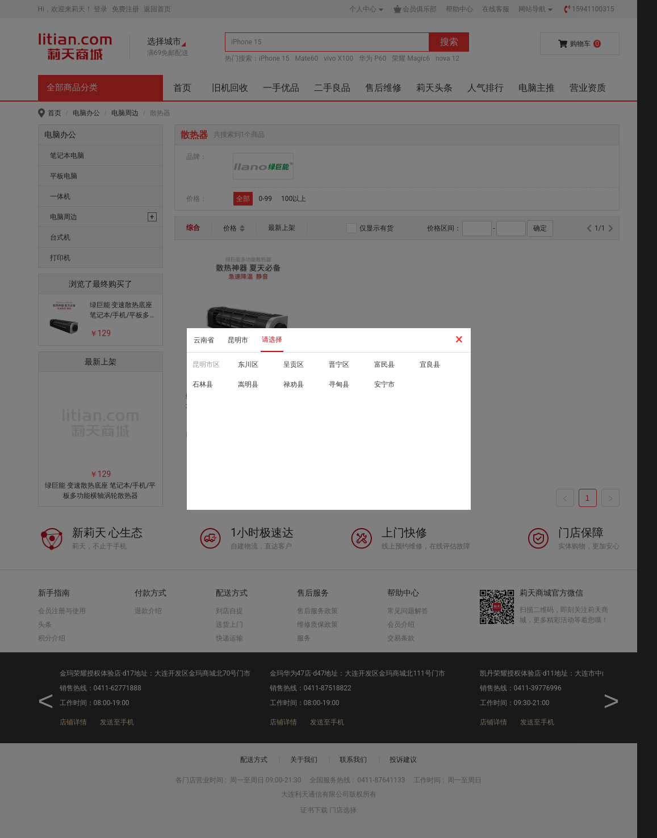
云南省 (204, 340)
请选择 (272, 339)
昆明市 (238, 340)
